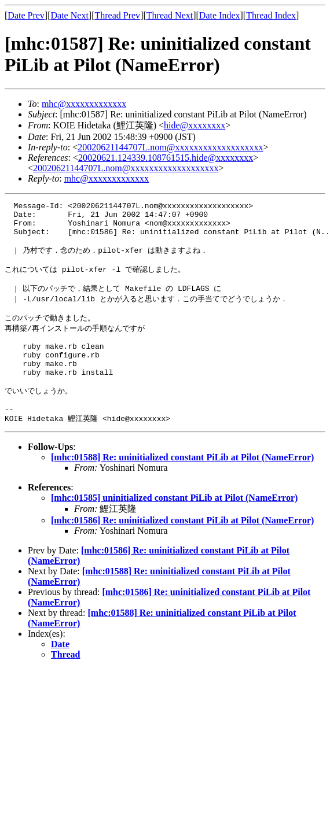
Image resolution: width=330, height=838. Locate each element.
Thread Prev (117, 15)
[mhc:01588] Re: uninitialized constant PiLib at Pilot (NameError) (182, 489)
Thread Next (169, 15)
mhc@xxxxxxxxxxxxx (84, 104)
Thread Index (271, 15)
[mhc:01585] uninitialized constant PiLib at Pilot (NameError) (174, 530)
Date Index (219, 15)
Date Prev (26, 15)
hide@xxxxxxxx (194, 125)
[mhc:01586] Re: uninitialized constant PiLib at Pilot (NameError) (182, 553)
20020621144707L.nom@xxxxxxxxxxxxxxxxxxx (170, 147)
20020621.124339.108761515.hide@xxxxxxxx (165, 158)
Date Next (70, 15)
